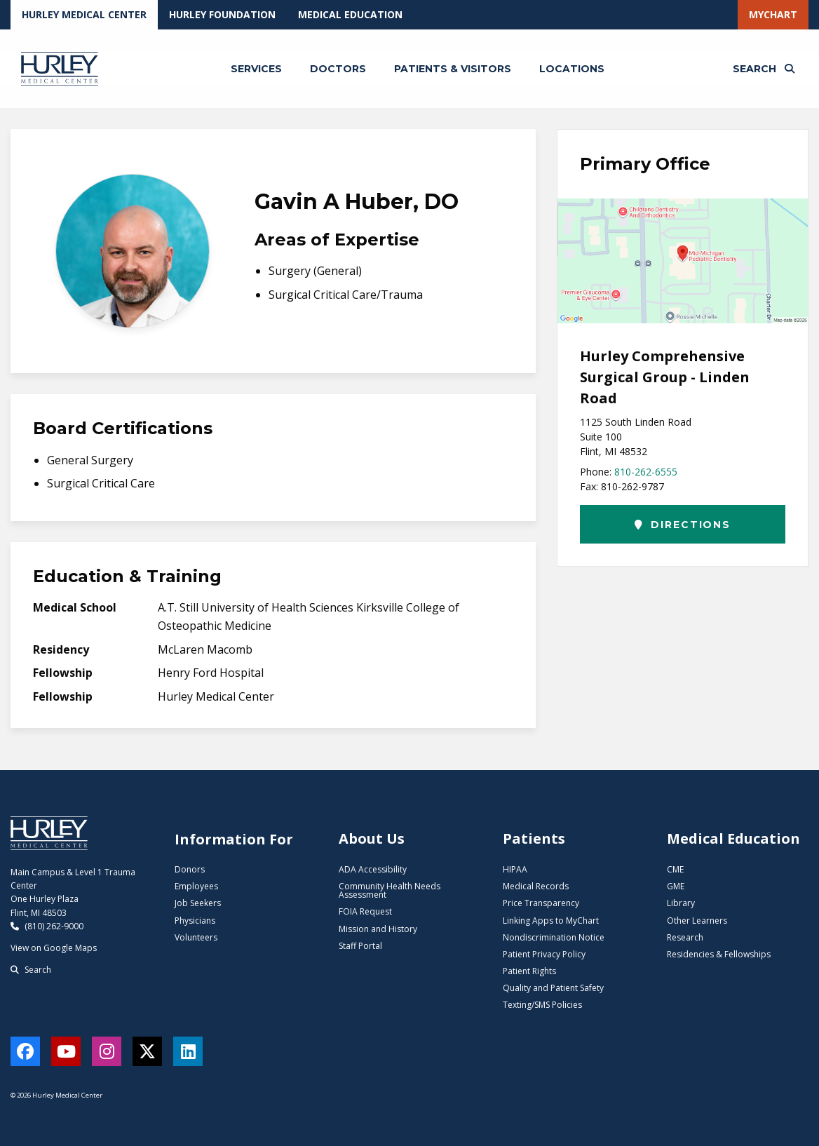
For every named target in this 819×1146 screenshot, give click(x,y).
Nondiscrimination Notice (553, 937)
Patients (534, 838)
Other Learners (697, 920)
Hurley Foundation (222, 14)
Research (685, 937)
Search (31, 970)
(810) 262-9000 (47, 926)
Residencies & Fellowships (719, 954)
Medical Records (536, 886)
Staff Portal (360, 946)
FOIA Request (365, 911)
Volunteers (196, 937)
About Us (372, 838)
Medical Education (350, 14)
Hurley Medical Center (84, 14)
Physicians (195, 920)
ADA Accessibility (373, 869)
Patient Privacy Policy (544, 954)
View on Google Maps (54, 948)
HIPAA (515, 869)
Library (681, 903)
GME (675, 886)
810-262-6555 (645, 471)
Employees (196, 886)
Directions (683, 524)
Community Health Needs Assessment (389, 890)
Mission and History (378, 929)
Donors (190, 869)
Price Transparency (541, 903)
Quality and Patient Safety (553, 988)
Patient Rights (529, 971)
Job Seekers (198, 903)
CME (675, 869)
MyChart (773, 14)
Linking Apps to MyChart (551, 920)
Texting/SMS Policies (542, 1005)
